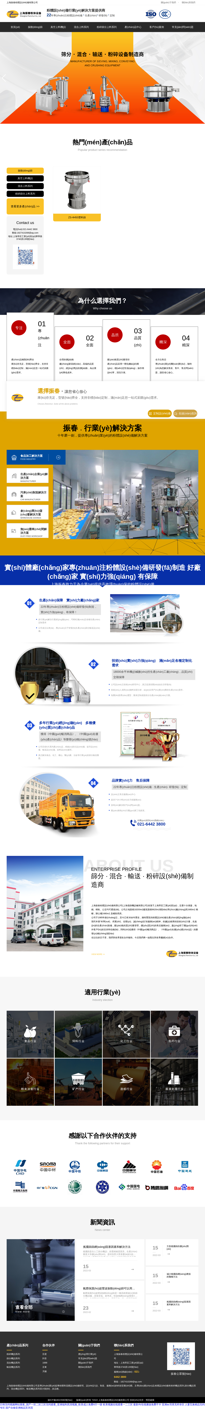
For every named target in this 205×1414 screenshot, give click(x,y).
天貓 (44, 1371)
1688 (44, 1362)
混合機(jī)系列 (13, 1362)
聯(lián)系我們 (188, 2)
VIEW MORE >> (98, 954)
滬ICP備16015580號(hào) (60, 1400)
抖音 (44, 1358)
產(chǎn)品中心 (133, 27)
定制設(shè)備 (160, 413)
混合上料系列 (81, 27)
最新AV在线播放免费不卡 (147, 1404)
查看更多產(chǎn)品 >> (25, 206)
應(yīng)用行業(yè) (87, 1354)
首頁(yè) (15, 27)
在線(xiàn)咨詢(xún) (185, 414)
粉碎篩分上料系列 (107, 27)
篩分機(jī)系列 (13, 1358)
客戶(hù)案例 (156, 27)
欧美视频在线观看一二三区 (118, 1404)
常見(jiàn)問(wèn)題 (183, 27)
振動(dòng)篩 (35, 27)
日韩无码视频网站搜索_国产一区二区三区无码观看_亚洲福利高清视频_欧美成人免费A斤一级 (51, 1404)
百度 (44, 1354)
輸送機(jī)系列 (13, 1367)
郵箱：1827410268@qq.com (128, 1381)
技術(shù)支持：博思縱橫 (142, 1400)
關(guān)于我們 (168, 2)
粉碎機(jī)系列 (13, 1354)
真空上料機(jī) (58, 27)
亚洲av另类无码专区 (173, 1404)
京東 (44, 1367)
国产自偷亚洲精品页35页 (19, 1407)
